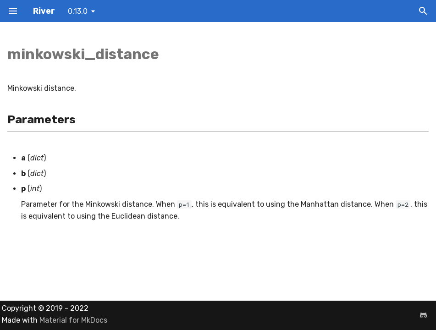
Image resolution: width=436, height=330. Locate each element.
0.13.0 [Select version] (78, 11)
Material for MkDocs (73, 320)
